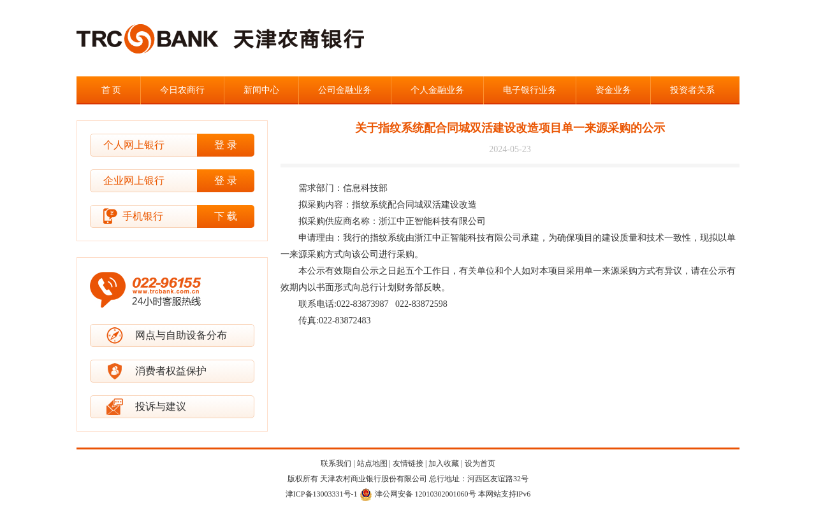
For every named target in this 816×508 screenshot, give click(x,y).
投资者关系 (692, 90)
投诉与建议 (160, 406)
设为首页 (480, 463)
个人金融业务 (437, 90)
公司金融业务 (345, 90)
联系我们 (336, 463)
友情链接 (408, 463)
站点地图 (372, 463)
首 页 (111, 90)
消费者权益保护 (171, 370)
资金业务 (613, 90)
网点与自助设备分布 (181, 335)
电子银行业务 (530, 90)
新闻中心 (261, 90)
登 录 (225, 144)
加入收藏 (443, 463)
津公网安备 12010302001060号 (418, 494)
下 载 (225, 216)
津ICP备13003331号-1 (322, 494)
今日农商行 (182, 90)
